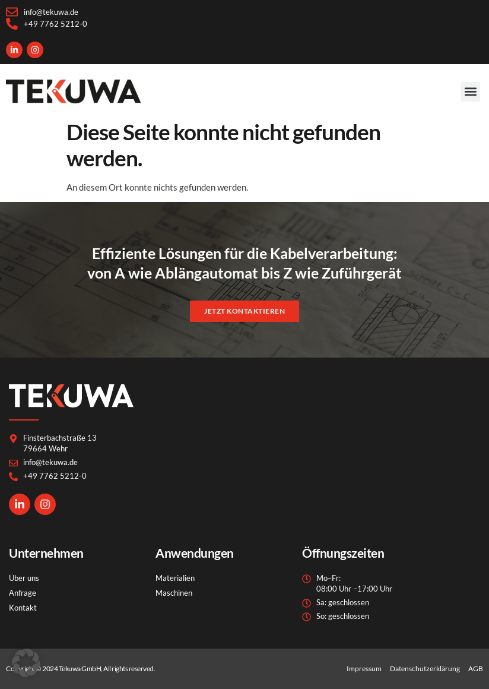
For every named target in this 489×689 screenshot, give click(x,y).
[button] (470, 92)
